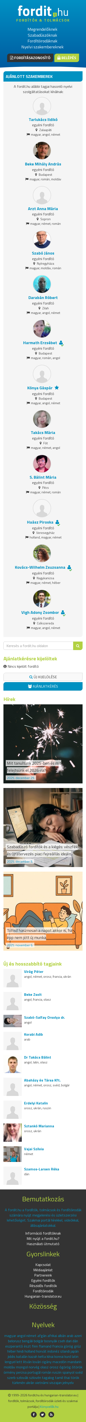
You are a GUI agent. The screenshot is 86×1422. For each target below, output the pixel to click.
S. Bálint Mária (43, 477)
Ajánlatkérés (43, 686)
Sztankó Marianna (39, 1126)
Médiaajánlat (43, 1270)
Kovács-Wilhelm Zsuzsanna (40, 567)
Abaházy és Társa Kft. (42, 1080)
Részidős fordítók (43, 1285)
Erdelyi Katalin (36, 1103)
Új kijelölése (43, 677)
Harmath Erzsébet (40, 343)
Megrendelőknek (42, 29)
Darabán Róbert (43, 297)
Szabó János (43, 253)
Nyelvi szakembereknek (42, 47)
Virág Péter (33, 971)
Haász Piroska (40, 522)
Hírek (9, 699)
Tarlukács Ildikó (43, 119)
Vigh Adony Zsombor (40, 612)
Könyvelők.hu (49, 1406)
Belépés (66, 57)
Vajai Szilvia (34, 1149)
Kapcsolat (43, 1264)
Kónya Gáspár (40, 388)
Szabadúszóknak (42, 35)
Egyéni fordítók (43, 1280)
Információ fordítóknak (43, 1233)
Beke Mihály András (43, 164)
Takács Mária (43, 432)
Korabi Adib (33, 1034)
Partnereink (43, 1275)
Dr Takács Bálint (37, 1057)
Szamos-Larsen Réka (41, 1169)
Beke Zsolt (33, 994)
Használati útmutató (43, 1243)
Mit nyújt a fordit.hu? (43, 1238)
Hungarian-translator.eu (43, 1296)
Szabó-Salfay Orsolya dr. (44, 1017)
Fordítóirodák (43, 1291)
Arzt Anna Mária (43, 209)
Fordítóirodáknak (42, 41)
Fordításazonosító (30, 57)
